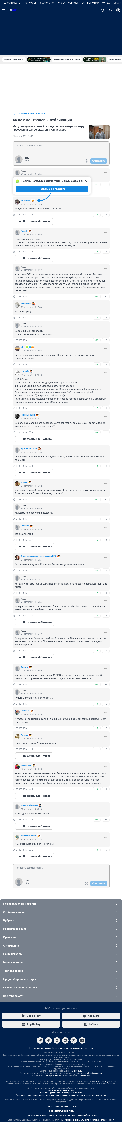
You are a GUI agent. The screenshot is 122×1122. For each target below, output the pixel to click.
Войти (26, 118)
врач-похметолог (29, 406)
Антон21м (25, 158)
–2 (105, 297)
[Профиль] (118, 50)
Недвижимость (11, 43)
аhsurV (24, 439)
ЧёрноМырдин (28, 372)
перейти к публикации (29, 71)
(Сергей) (25, 328)
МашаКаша (26, 722)
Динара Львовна (28, 793)
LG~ (23, 304)
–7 (105, 274)
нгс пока (25, 483)
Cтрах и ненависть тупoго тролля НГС (38, 513)
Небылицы (26, 260)
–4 (105, 497)
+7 (96, 141)
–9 (105, 807)
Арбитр (24, 624)
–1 (105, 172)
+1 (96, 456)
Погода (61, 43)
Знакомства (47, 43)
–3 (105, 423)
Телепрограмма (89, 43)
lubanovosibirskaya (29, 762)
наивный (25, 668)
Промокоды (30, 43)
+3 (96, 253)
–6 (105, 389)
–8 (105, 608)
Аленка (24, 692)
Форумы (73, 43)
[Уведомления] (110, 50)
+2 (96, 365)
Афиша (106, 43)
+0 (96, 661)
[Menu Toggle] (4, 50)
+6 (96, 274)
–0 (105, 141)
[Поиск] (102, 50)
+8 (96, 209)
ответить (20, 172)
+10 (96, 297)
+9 (96, 172)
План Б (24, 188)
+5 (96, 527)
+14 (96, 389)
